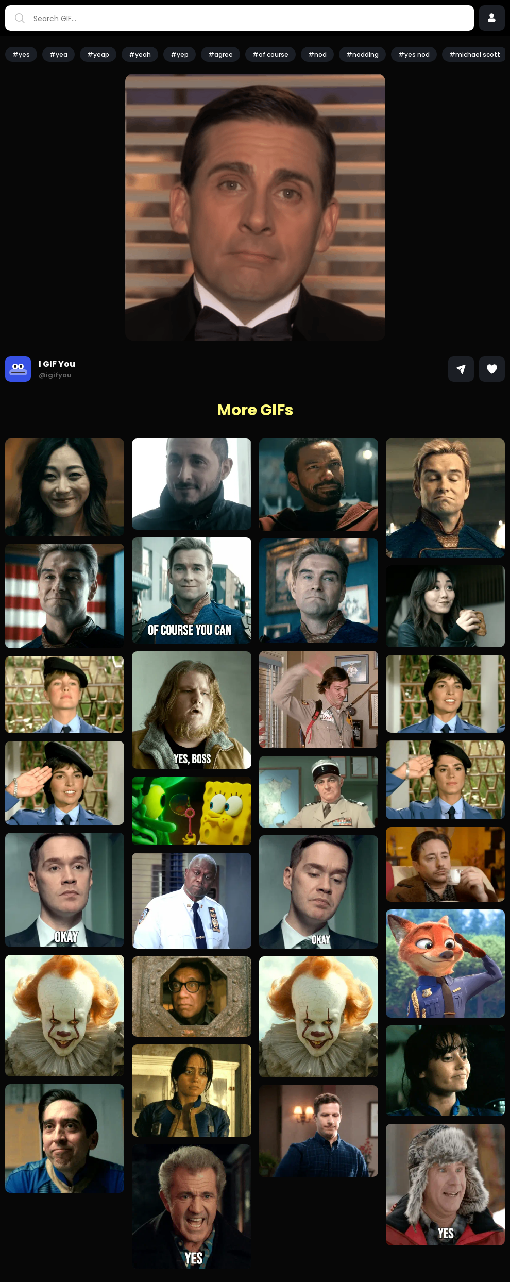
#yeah (140, 54)
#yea (58, 54)
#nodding (362, 54)
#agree (220, 54)
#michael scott (474, 54)
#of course (270, 54)
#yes (21, 54)
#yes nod (414, 54)
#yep (180, 54)
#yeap (98, 54)
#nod (317, 54)
